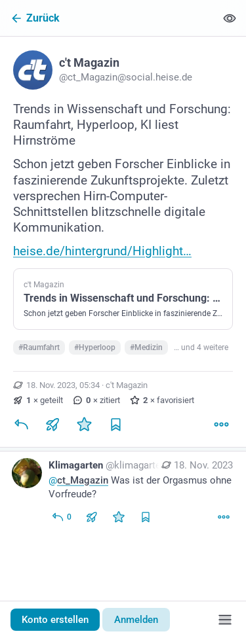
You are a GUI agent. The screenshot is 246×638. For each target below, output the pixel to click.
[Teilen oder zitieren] (52, 425)
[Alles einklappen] (229, 18)
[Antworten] (21, 425)
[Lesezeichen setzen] (115, 425)
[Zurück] (108, 18)
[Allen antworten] (61, 516)
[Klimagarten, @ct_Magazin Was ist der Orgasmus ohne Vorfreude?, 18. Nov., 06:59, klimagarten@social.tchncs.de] (123, 493)
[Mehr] (221, 425)
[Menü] (225, 619)
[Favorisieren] (84, 425)
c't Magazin (127, 385)
